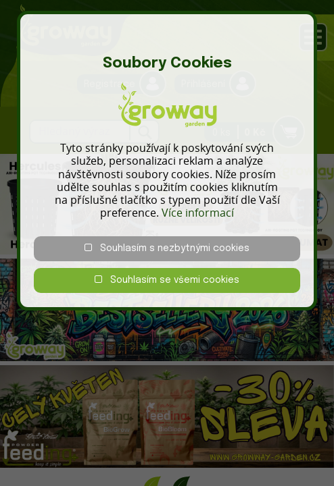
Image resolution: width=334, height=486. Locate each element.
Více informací (198, 212)
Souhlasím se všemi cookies (167, 280)
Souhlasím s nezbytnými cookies (167, 248)
